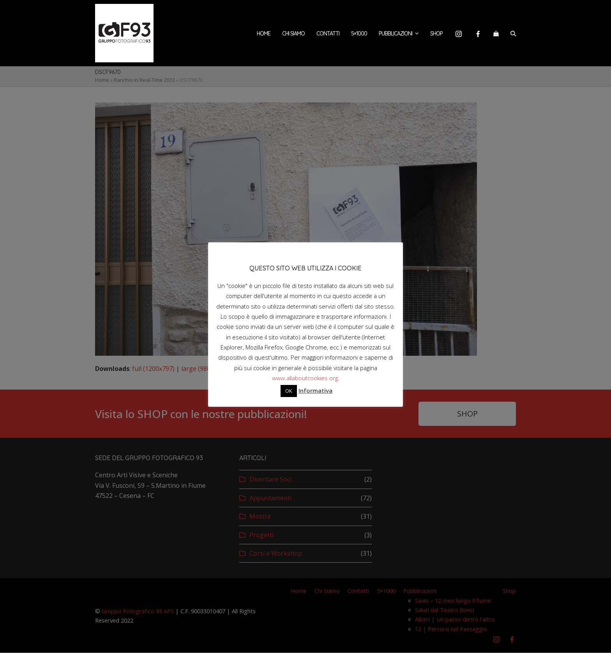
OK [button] (288, 390)
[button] (496, 33)
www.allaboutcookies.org (305, 378)
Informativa (315, 390)
